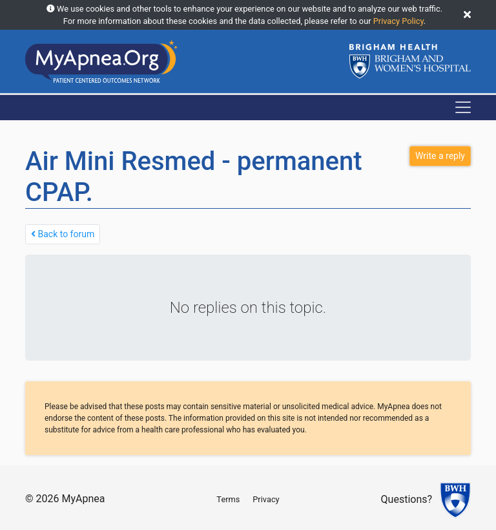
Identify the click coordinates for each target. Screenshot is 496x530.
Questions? (406, 500)
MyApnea (83, 499)
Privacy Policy (398, 21)
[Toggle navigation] (463, 107)
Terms (228, 499)
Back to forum (62, 234)
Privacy (266, 499)
